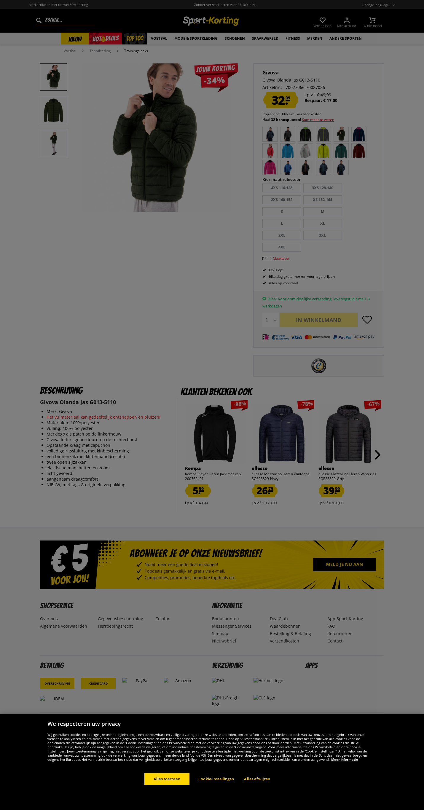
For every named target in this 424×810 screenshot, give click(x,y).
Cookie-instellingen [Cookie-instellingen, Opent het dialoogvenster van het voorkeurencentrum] (216, 786)
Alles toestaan (167, 786)
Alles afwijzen (257, 786)
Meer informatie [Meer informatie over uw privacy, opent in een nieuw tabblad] (344, 767)
